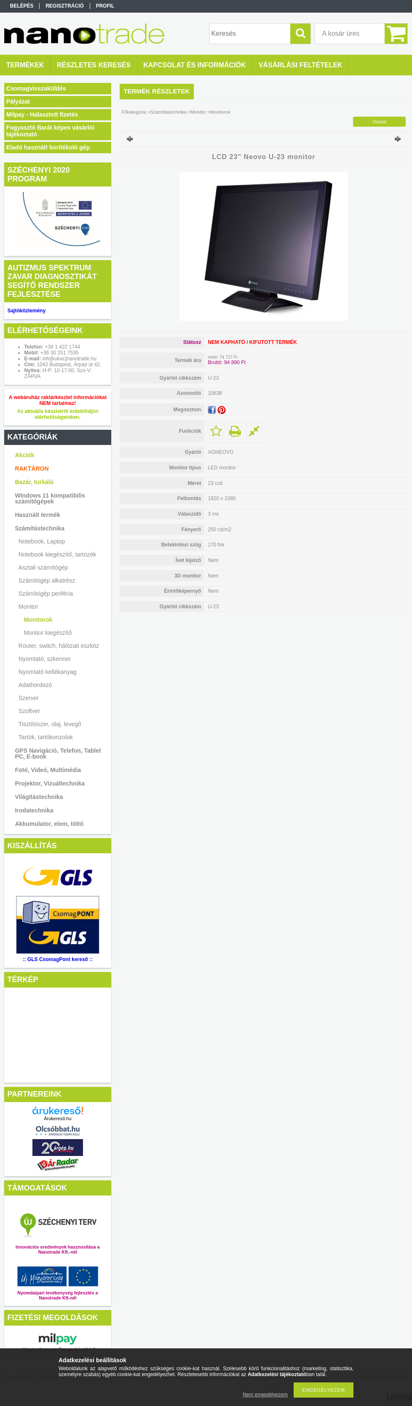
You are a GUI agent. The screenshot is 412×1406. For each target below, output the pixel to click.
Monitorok (38, 619)
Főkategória (134, 112)
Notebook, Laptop (42, 541)
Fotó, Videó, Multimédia (48, 770)
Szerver (29, 698)
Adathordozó (35, 685)
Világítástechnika (39, 797)
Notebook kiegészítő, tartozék (57, 554)
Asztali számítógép (43, 567)
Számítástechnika (39, 528)
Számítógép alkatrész (47, 580)
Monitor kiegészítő (48, 632)
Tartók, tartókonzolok (46, 737)
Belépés (22, 6)
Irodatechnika (34, 810)
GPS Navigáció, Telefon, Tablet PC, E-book (58, 753)
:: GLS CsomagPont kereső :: (58, 959)
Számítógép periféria (46, 593)
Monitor (28, 606)
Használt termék (37, 514)
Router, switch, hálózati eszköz (59, 645)
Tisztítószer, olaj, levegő (50, 724)
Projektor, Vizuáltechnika (49, 783)
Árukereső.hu (57, 1118)
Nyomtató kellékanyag (48, 671)
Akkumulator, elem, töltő (49, 823)
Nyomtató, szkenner (45, 658)
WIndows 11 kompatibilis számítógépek (50, 498)
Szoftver (29, 711)
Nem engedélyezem (265, 1395)
